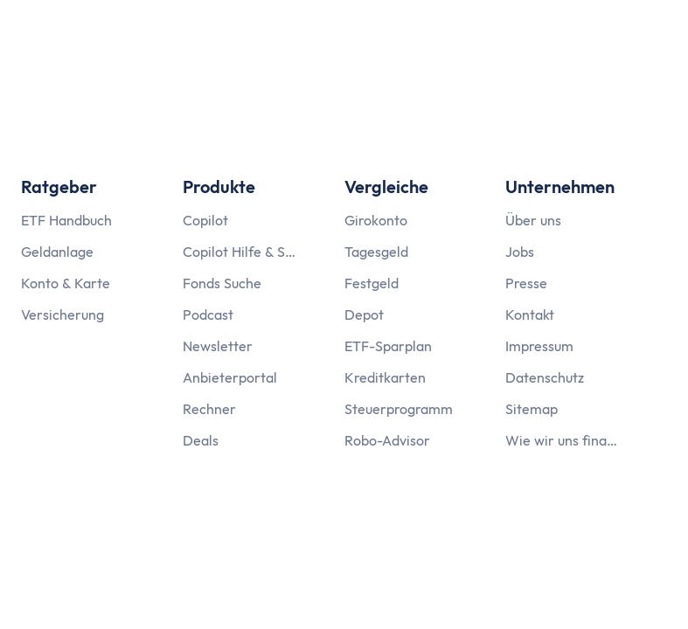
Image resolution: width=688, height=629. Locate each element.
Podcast (208, 314)
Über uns (533, 220)
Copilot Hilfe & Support (239, 251)
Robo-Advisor (387, 440)
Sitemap (531, 409)
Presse (526, 283)
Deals (201, 440)
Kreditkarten (385, 377)
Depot (364, 314)
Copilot (205, 220)
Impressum (539, 346)
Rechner (209, 409)
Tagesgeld (376, 251)
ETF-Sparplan (388, 346)
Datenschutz (544, 377)
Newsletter (218, 346)
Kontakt (529, 314)
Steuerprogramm (398, 409)
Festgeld (371, 283)
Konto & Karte (65, 283)
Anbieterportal (230, 377)
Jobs (519, 251)
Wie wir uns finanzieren (562, 440)
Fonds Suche (222, 283)
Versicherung (62, 314)
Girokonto (375, 220)
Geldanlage (57, 251)
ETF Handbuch (66, 220)
